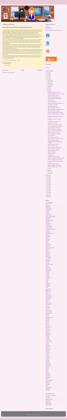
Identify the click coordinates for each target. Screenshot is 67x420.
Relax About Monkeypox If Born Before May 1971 (56, 103)
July (48, 87)
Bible (46, 314)
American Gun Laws (49, 247)
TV (46, 242)
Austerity (47, 267)
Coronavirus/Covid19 (49, 216)
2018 (48, 180)
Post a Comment (7, 65)
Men (46, 293)
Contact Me (47, 28)
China (47, 273)
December (49, 80)
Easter (47, 328)
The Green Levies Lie (51, 100)
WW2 (46, 378)
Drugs (47, 354)
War (46, 212)
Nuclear (47, 256)
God (46, 300)
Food (46, 274)
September (50, 84)
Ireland (47, 335)
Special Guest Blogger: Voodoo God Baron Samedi (56, 158)
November (50, 81)
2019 (48, 178)
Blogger (39, 414)
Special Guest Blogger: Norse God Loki (54, 127)
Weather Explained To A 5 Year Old (53, 132)
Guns (46, 316)
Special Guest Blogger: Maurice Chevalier (55, 159)
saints (47, 261)
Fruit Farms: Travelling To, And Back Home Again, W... (56, 114)
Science (47, 243)
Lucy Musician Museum (50, 229)
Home (22, 70)
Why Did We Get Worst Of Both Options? (55, 124)
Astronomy (47, 289)
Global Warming (48, 220)
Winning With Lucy (51, 155)
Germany (47, 375)
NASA (47, 344)
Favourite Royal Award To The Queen (54, 92)
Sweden (47, 373)
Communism (48, 341)
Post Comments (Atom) (11, 72)
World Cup (47, 294)
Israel (46, 222)
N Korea (47, 286)
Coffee (47, 351)
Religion (47, 206)
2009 (48, 193)
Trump (47, 219)
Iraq (46, 250)
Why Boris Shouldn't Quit (52, 101)
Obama (47, 246)
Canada (47, 318)
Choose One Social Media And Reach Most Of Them (55, 117)
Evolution (47, 374)
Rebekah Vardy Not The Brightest (53, 140)
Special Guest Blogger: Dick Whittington (54, 98)
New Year (47, 307)
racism (47, 276)
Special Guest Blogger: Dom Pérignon (54, 110)
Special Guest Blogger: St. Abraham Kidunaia (55, 130)
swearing (47, 384)
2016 (48, 183)
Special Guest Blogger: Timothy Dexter (54, 134)
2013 (48, 187)
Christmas (47, 207)
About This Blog (48, 27)
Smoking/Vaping (48, 317)
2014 (48, 186)
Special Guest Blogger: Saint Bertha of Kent (55, 126)
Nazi (46, 370)
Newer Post (5, 70)
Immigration (48, 381)
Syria (46, 279)
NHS (46, 323)
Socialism (47, 283)
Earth (46, 320)
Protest (47, 249)
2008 (48, 195)
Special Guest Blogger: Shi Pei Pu (53, 150)
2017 (48, 181)
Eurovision (47, 297)
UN (46, 280)
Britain (47, 224)
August (49, 86)
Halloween (47, 291)
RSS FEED (47, 67)
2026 (48, 72)
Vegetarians (48, 365)
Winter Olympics (48, 380)
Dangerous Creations (49, 399)
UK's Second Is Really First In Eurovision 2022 (55, 138)
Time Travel (48, 340)
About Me (47, 26)
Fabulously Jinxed (49, 403)
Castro (47, 367)
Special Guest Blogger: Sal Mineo (53, 163)
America (47, 223)
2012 (48, 189)
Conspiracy (47, 244)
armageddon (48, 313)
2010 (48, 192)
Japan (46, 321)
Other (47, 210)
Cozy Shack (47, 396)
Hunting (47, 298)
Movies (47, 254)
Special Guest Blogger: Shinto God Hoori (54, 166)
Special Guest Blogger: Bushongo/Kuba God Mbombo (55, 142)
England (47, 290)
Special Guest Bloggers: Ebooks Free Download (54, 30)
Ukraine (47, 350)
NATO (47, 368)
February (49, 171)
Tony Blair (47, 269)
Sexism (47, 324)
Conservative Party (49, 233)
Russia (47, 259)
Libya (46, 331)
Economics (47, 215)
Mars (46, 337)
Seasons (47, 364)
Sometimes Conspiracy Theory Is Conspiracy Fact (56, 93)
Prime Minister (48, 387)
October (49, 83)
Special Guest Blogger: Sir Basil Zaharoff (54, 147)
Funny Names (48, 311)
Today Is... (47, 203)
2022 (48, 78)
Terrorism (47, 232)
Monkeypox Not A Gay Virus (52, 123)
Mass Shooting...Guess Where (53, 104)
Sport (46, 237)
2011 (48, 190)
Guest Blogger (48, 202)
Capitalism (47, 236)
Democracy (47, 348)
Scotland (47, 363)
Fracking (47, 357)
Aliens (47, 263)
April (49, 168)
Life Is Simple (48, 400)
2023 (48, 77)
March (49, 170)
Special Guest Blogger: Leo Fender (53, 95)
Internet (47, 301)
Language (47, 345)
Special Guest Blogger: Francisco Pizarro (54, 165)
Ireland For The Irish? (51, 153)
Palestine (47, 252)
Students (47, 382)
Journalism (47, 277)
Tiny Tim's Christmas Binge (50, 395)
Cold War (47, 353)
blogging (47, 260)
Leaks (46, 343)
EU (46, 281)
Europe (47, 360)
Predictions (47, 310)
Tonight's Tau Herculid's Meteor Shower (54, 97)
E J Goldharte (48, 398)
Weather (47, 239)
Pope (46, 358)
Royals (47, 234)
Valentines (47, 388)
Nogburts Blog (48, 402)
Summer (47, 253)
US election (47, 270)
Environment (48, 226)
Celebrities (47, 209)
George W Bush (48, 264)
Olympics (47, 333)
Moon (46, 306)
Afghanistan (48, 296)
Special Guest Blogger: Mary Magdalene (54, 129)
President (47, 327)
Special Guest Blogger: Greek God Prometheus (55, 112)
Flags (46, 355)
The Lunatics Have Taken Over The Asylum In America (55, 162)
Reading (47, 334)
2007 (48, 197)
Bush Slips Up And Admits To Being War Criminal (54, 120)
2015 (48, 184)
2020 (48, 176)
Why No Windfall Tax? (51, 135)
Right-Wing (48, 257)
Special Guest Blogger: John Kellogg (54, 107)
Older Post (39, 70)
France (47, 308)
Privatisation (48, 377)
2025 (48, 74)
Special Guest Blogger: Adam (52, 106)
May (48, 91)
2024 (48, 75)
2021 (48, 175)
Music (47, 205)
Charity (47, 390)
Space (47, 213)
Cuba (46, 347)
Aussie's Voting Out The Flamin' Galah (54, 121)
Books (47, 271)
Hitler (47, 361)
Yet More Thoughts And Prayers (53, 137)
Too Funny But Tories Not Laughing (54, 156)
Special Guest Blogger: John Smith (53, 144)
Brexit (47, 230)
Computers (47, 304)
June (49, 89)
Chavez (47, 326)
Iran (46, 266)
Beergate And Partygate (52, 151)
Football (47, 217)
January (49, 173)
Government (48, 227)
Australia (47, 284)
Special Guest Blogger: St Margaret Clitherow (55, 109)
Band (46, 240)
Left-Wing (47, 330)
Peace (46, 371)
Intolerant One (48, 405)
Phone (47, 338)
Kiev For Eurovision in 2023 (52, 145)
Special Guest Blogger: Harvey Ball (53, 148)
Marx (46, 385)
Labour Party (48, 303)
